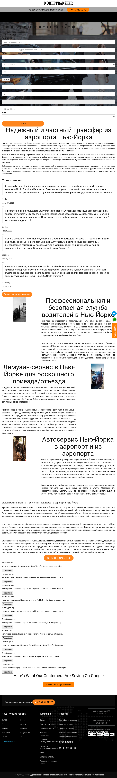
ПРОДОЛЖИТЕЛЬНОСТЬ (12, 90)
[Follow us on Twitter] (60, 748)
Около (42, 720)
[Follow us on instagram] (68, 748)
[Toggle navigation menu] (4, 3)
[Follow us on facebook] (64, 748)
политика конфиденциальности (49, 740)
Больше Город (9, 741)
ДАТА (4, 53)
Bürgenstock (25, 733)
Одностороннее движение (18, 32)
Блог (42, 753)
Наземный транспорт (68, 737)
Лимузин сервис (66, 724)
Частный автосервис (68, 733)
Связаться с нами (47, 724)
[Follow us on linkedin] (75, 748)
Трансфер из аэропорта (69, 720)
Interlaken (6, 733)
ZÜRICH (5, 720)
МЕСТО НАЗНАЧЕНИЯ (11, 46)
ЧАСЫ (4, 61)
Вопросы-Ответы (47, 757)
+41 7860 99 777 (78, 9)
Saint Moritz (6, 728)
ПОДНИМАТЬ (7, 38)
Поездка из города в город (48, 762)
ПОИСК (6, 80)
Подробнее (7, 570)
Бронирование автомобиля (17, 294)
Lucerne (23, 728)
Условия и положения (44, 734)
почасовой (11, 34)
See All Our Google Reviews (58, 684)
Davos (22, 720)
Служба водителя (66, 728)
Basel (4, 724)
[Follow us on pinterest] (71, 748)
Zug (21, 737)
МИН (4, 68)
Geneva (23, 724)
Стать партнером (47, 728)
